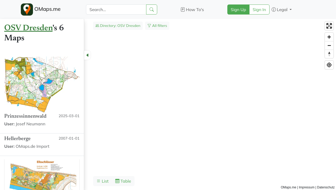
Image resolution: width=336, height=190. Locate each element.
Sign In (259, 9)
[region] (168, 104)
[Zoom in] (329, 37)
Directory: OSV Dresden (118, 25)
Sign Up (238, 9)
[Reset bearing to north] (329, 54)
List (103, 181)
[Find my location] (329, 65)
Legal (280, 9)
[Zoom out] (329, 45)
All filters (157, 25)
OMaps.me (41, 9)
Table (123, 181)
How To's (192, 9)
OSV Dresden (28, 28)
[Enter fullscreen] (329, 26)
